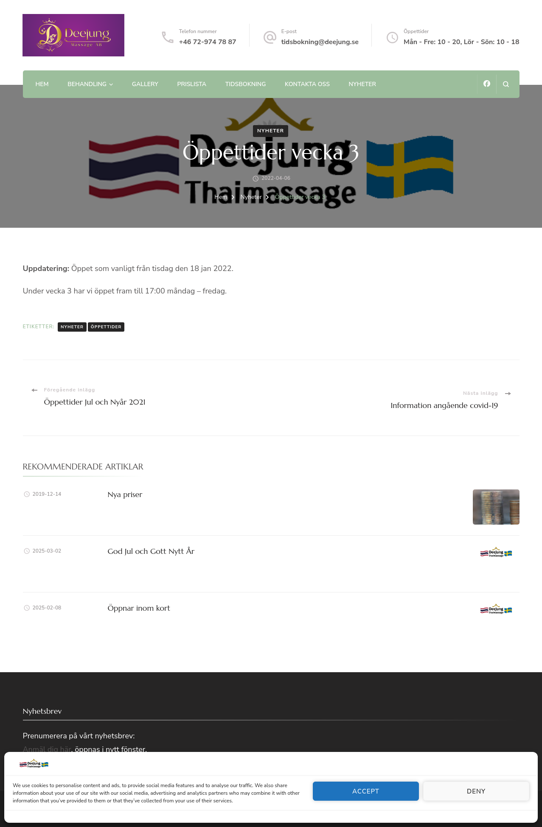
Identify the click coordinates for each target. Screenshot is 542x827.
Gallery (145, 84)
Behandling (87, 84)
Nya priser (125, 494)
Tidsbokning (245, 84)
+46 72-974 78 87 (207, 42)
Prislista (191, 84)
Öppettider (106, 327)
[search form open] (505, 84)
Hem (41, 84)
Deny (476, 791)
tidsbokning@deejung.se (320, 42)
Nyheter (362, 84)
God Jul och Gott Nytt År (151, 551)
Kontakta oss (307, 84)
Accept (365, 791)
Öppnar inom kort (139, 608)
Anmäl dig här (47, 749)
